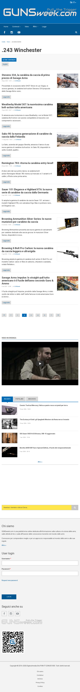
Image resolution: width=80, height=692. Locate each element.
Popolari (19, 399)
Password (6, 569)
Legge (45, 26)
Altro (36, 26)
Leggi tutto (6, 97)
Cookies (40, 688)
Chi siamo (40, 672)
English (5, 64)
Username (6, 559)
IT (73, 2)
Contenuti (16, 26)
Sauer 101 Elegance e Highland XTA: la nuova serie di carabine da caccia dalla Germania (27, 191)
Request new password (10, 581)
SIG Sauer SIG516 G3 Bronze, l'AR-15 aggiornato (39, 434)
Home (6, 26)
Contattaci (40, 676)
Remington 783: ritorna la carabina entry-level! (27, 163)
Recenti (7, 399)
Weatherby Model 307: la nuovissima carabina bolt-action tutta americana (27, 106)
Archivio (32, 399)
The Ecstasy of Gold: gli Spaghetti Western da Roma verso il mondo (46, 420)
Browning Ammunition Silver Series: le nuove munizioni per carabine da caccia (27, 220)
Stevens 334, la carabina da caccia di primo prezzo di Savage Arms (26, 76)
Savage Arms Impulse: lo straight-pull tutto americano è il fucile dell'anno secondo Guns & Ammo (27, 280)
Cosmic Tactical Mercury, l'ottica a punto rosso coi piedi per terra (46, 405)
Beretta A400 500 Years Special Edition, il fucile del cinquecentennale (48, 448)
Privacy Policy (40, 684)
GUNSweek (18, 81)
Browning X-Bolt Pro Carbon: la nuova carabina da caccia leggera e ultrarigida (27, 250)
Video (27, 26)
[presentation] (19, 587)
